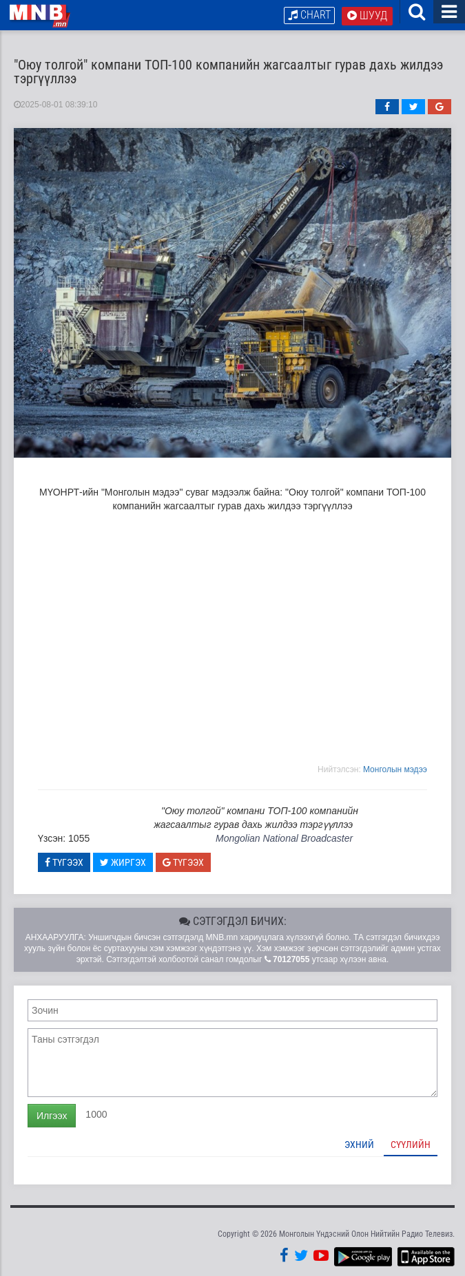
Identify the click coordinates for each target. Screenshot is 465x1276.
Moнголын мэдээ (395, 769)
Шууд (367, 15)
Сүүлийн (411, 1144)
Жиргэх (123, 862)
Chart (309, 14)
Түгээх (64, 862)
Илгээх (52, 1115)
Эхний (359, 1144)
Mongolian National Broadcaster (284, 838)
